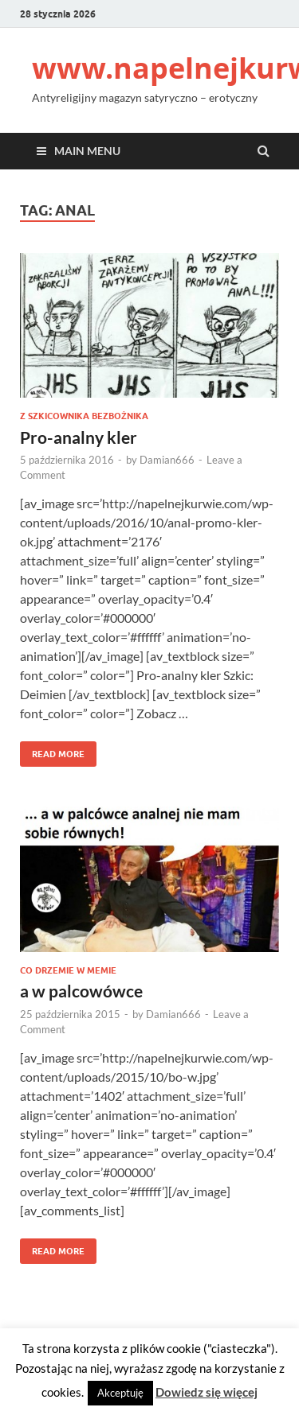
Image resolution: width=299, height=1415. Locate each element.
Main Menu (87, 150)
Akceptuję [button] (120, 1392)
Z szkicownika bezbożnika (84, 416)
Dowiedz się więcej (206, 1392)
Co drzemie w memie (68, 970)
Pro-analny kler (78, 437)
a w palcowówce (81, 991)
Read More (52, 750)
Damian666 (167, 459)
